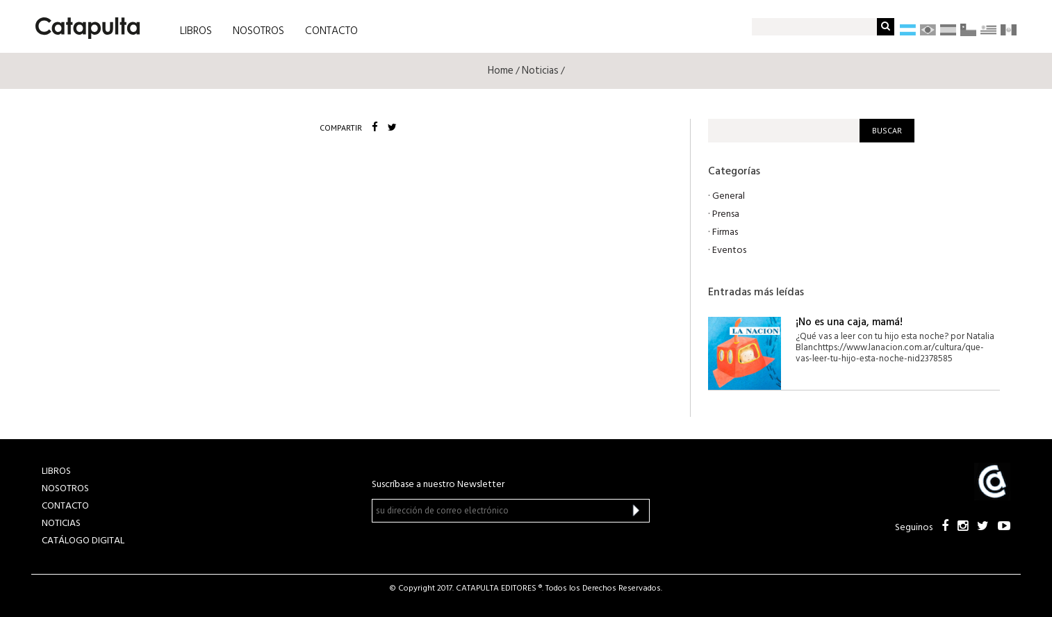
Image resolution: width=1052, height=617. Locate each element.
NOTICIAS (61, 524)
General (728, 196)
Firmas (725, 232)
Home (500, 71)
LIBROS (196, 31)
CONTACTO (331, 31)
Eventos (729, 250)
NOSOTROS (258, 31)
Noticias (540, 71)
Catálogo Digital (83, 541)
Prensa (725, 214)
